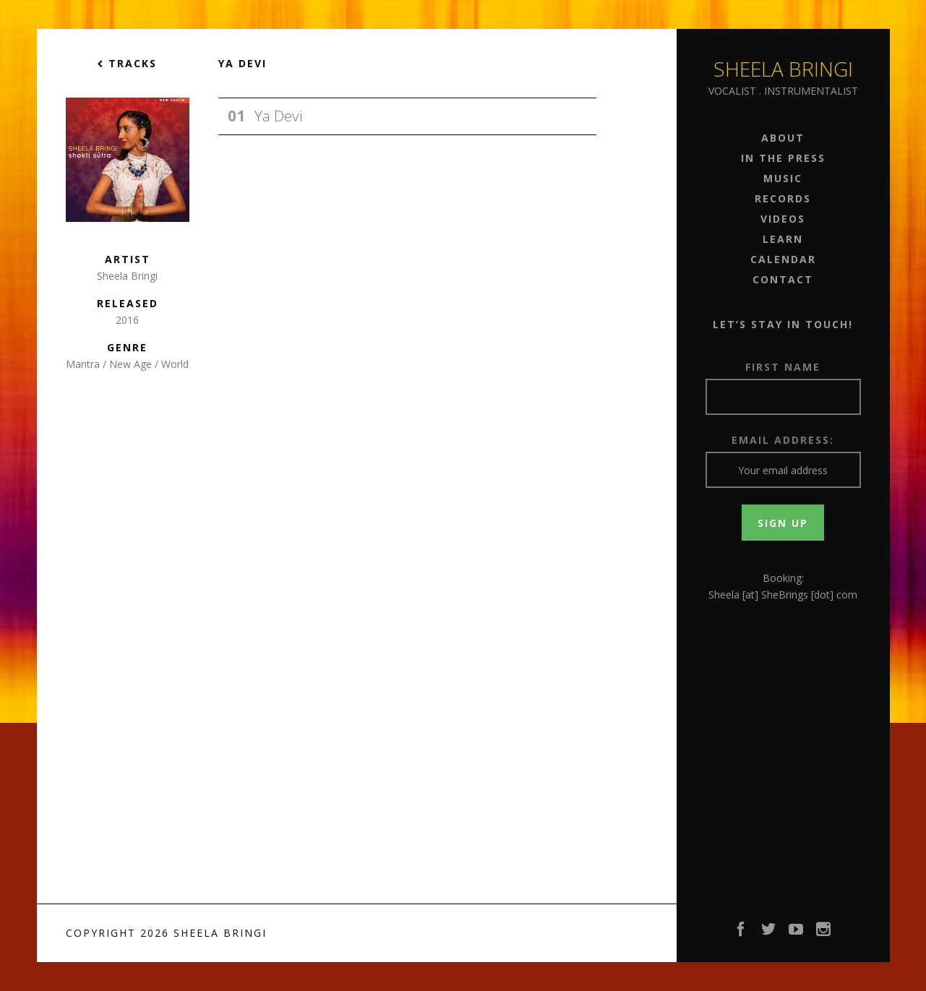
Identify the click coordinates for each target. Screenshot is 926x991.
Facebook (741, 933)
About (783, 138)
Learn (783, 239)
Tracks (127, 63)
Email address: (783, 440)
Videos (782, 219)
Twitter (769, 933)
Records (783, 198)
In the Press (783, 158)
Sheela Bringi (783, 68)
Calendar (783, 259)
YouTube (796, 933)
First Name (782, 367)
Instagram (824, 933)
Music (782, 178)
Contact (783, 279)
